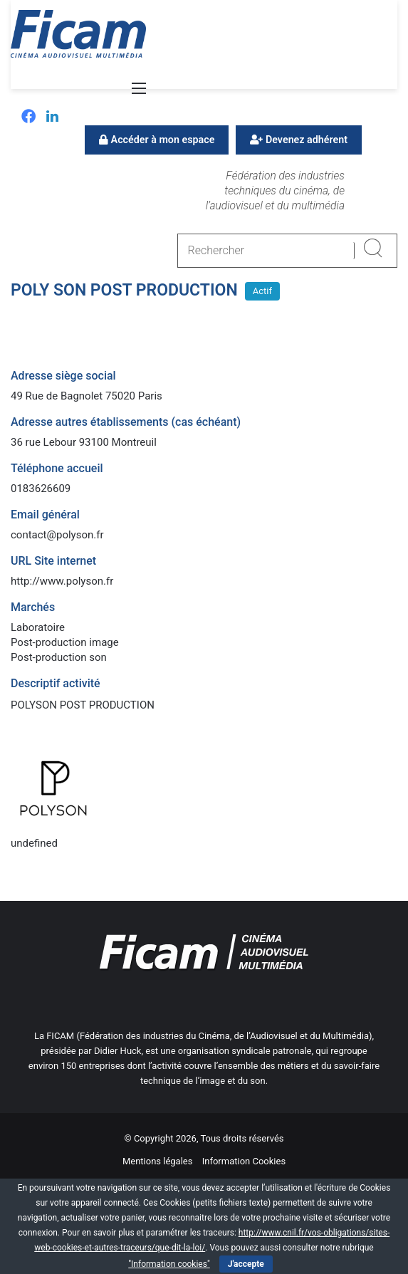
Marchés (33, 607)
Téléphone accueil (57, 468)
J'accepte (246, 1264)
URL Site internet (53, 561)
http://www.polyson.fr (62, 581)
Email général (45, 514)
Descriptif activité (55, 683)
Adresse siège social (63, 375)
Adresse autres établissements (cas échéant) (126, 422)
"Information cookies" (169, 1264)
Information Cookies (244, 1161)
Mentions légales (157, 1161)
